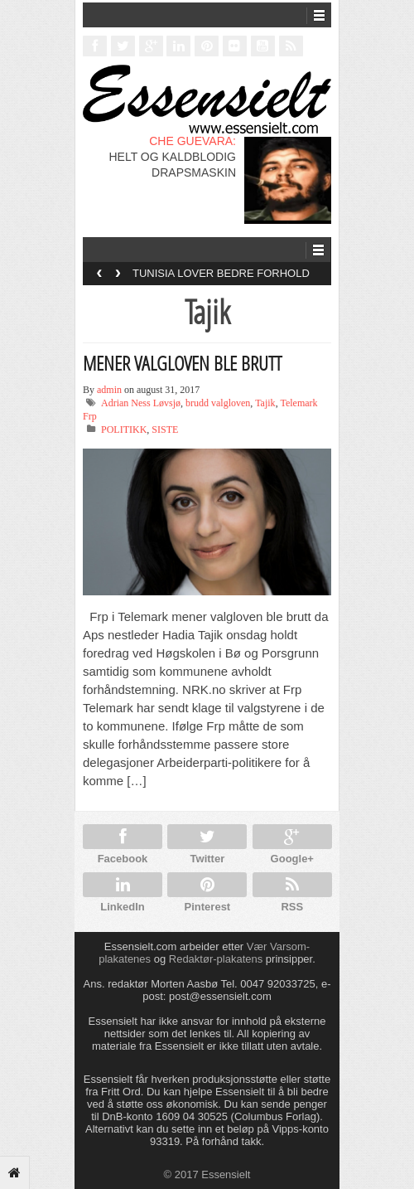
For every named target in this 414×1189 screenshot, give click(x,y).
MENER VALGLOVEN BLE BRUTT (182, 362)
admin (109, 390)
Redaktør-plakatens (215, 959)
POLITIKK (124, 429)
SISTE (165, 429)
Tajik (265, 403)
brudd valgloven (217, 403)
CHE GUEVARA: (192, 141)
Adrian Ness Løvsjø (141, 403)
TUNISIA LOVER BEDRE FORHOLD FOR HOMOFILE (221, 278)
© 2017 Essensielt (207, 1174)
